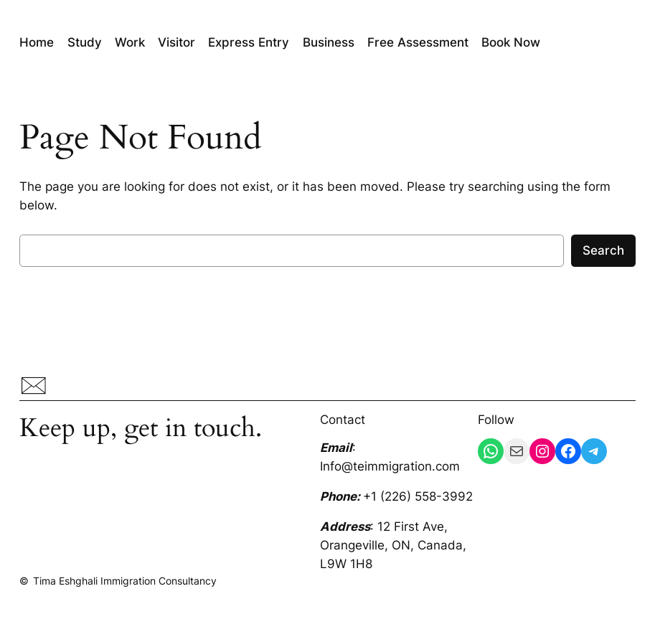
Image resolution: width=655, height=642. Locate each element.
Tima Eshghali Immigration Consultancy (125, 581)
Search (603, 250)
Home (36, 42)
